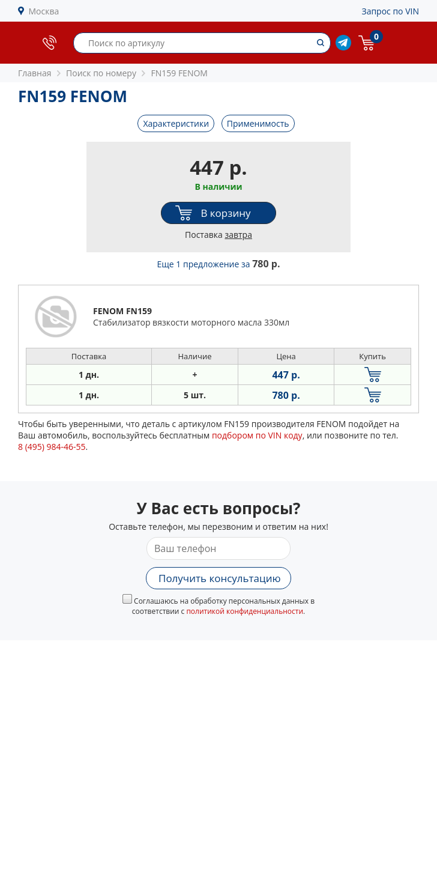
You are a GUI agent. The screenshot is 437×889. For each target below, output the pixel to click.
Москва (44, 11)
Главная (35, 73)
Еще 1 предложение (218, 264)
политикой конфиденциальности (244, 611)
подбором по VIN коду (257, 435)
